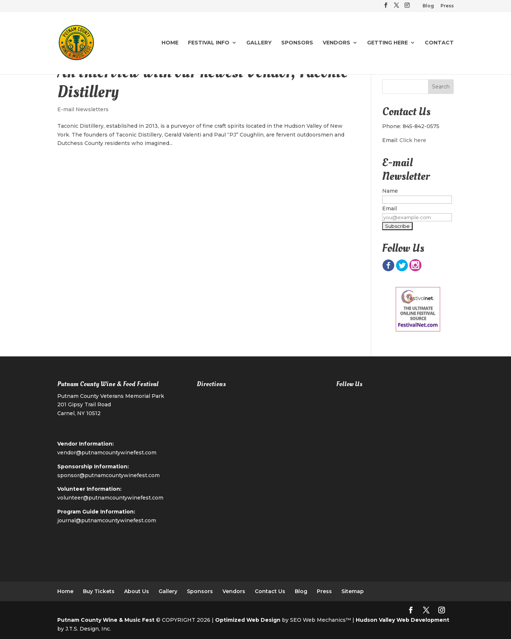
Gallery (259, 43)
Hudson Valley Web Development (402, 620)
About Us (136, 591)
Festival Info (208, 43)
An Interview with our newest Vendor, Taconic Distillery (202, 82)
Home (170, 43)
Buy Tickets (99, 591)
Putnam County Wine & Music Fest (106, 620)
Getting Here (387, 43)
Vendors (336, 43)
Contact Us (270, 591)
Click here (412, 140)
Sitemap (352, 591)
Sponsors (297, 43)
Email (389, 208)
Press (447, 6)
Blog (428, 6)
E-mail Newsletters (83, 109)
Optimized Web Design (247, 620)
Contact (439, 43)
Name (390, 191)
